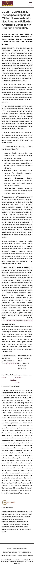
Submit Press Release (10, 552)
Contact (30, 556)
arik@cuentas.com (12, 363)
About (9, 548)
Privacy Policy (22, 556)
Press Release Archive (20, 548)
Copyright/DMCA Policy (8, 556)
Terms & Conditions (25, 552)
